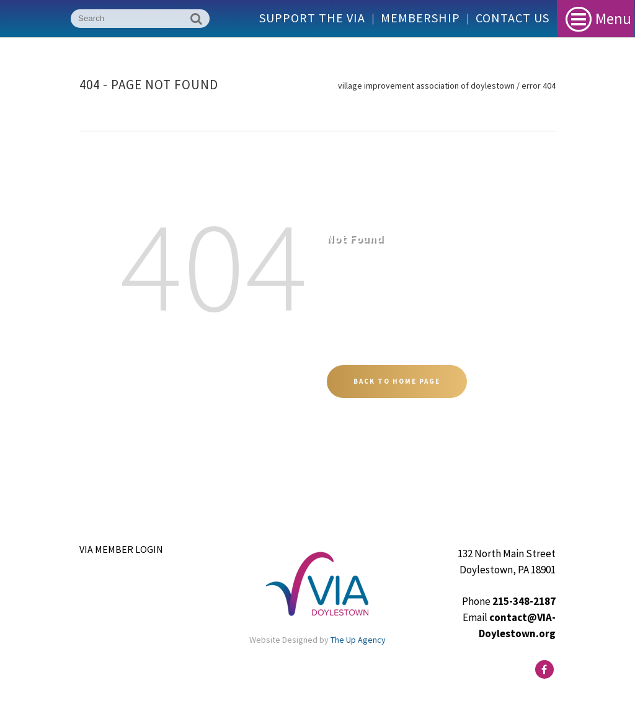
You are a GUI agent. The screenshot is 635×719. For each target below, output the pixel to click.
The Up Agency (358, 639)
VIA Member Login (121, 549)
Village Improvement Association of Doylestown (426, 85)
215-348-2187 (524, 601)
